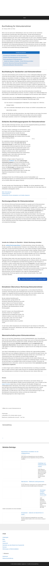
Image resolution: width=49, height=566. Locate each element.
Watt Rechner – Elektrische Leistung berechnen (32, 481)
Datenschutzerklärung (8, 558)
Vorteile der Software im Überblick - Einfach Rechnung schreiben (18, 61)
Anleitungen (5, 413)
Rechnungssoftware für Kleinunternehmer (12, 59)
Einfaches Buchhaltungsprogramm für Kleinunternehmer (16, 57)
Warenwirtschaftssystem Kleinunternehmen (13, 65)
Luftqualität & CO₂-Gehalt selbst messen (11, 415)
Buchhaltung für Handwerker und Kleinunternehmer (15, 55)
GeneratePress (35, 563)
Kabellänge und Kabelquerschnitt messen (42, 465)
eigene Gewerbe (6, 384)
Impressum (5, 543)
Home (4, 541)
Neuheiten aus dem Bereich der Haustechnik (13, 545)
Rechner (5, 547)
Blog (4, 539)
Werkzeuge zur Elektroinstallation (11, 549)
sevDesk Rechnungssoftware (13, 245)
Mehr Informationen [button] (6, 192)
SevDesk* (11, 160)
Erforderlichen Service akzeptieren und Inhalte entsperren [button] (16, 195)
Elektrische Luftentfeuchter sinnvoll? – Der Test (13, 417)
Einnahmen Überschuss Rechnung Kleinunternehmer (15, 63)
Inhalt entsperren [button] (6, 193)
